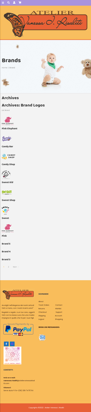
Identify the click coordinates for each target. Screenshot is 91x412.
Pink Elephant (9, 128)
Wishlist (58, 308)
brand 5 (6, 244)
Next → (16, 267)
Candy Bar (7, 146)
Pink (4, 236)
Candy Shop (8, 164)
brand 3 (6, 259)
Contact (58, 305)
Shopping (59, 319)
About (41, 301)
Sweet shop (8, 200)
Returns (42, 308)
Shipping (42, 315)
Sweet (5, 218)
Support (59, 312)
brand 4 (6, 251)
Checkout (43, 312)
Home (4, 67)
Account (58, 315)
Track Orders (44, 305)
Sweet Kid (7, 182)
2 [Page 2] (8, 267)
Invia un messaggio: (49, 327)
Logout (41, 319)
